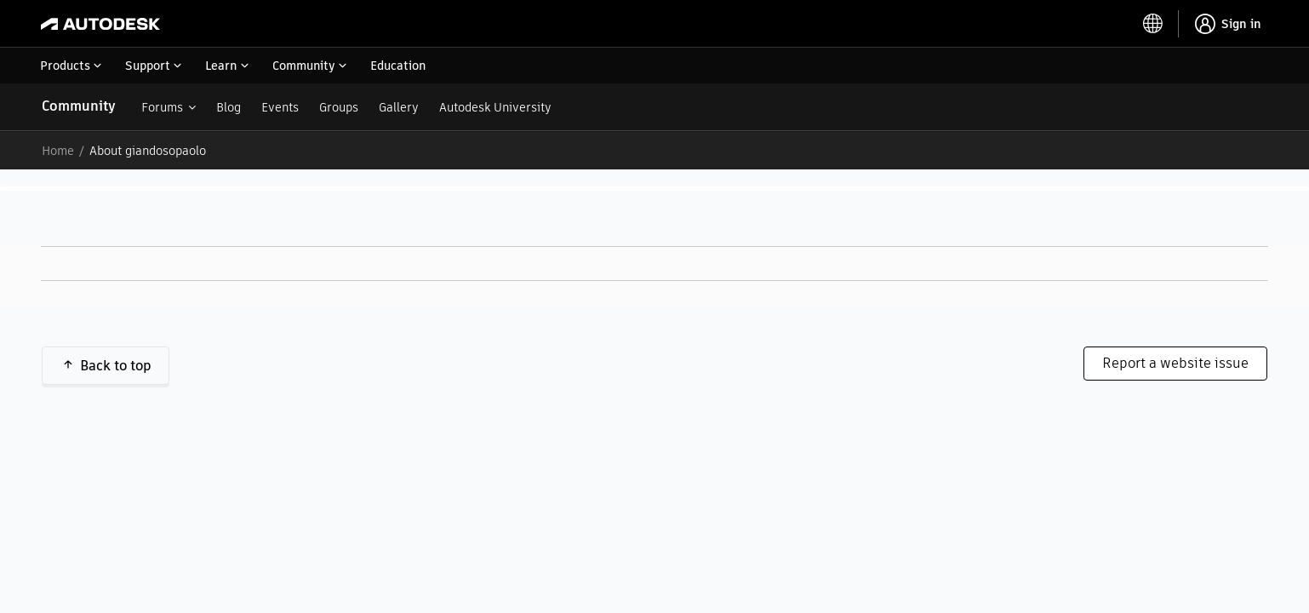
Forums (162, 107)
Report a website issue (1175, 363)
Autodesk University (495, 107)
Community (79, 106)
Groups (338, 107)
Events (280, 107)
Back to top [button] (115, 365)
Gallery (399, 107)
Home (58, 150)
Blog (228, 107)
